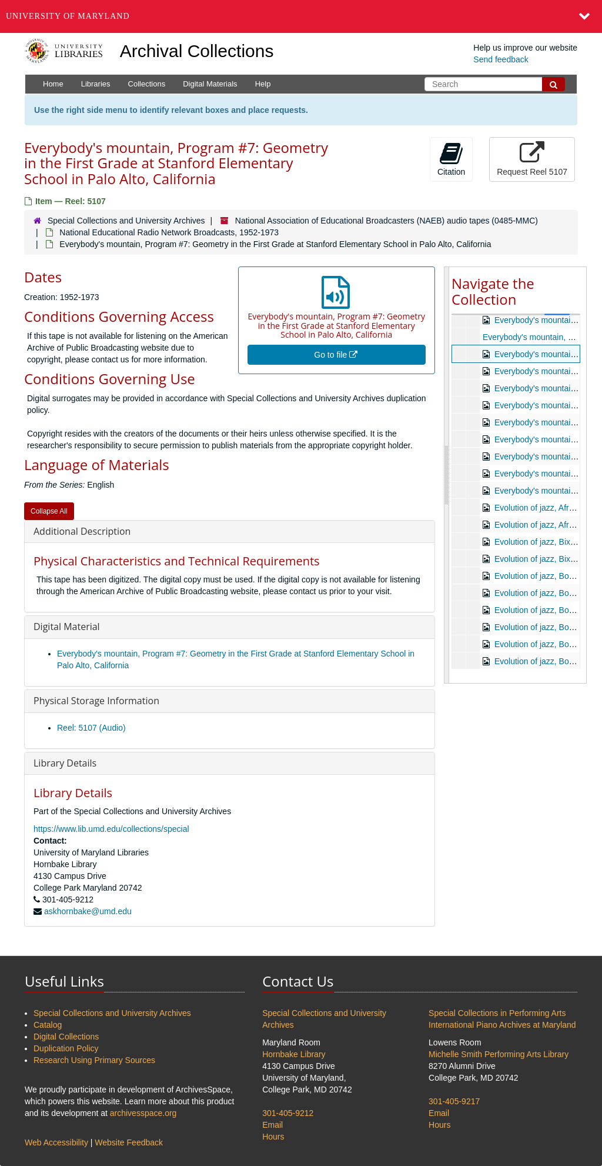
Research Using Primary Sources (94, 1060)
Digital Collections (66, 1036)
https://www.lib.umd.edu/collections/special (111, 829)
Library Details (65, 763)
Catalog (48, 1025)
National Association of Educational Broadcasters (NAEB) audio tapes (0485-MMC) (386, 220)
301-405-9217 (454, 1101)
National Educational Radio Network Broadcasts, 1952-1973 (169, 232)
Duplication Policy (66, 1048)
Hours (273, 1136)
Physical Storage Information (96, 700)
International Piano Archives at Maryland (502, 1025)
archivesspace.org (143, 1113)
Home (53, 83)
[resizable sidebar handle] (446, 475)
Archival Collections (197, 51)
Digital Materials (210, 83)
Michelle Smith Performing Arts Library (498, 1054)
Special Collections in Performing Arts (497, 1013)
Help (263, 83)
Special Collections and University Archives (126, 220)
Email (272, 1125)
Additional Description (82, 531)
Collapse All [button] (49, 511)
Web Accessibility (56, 1142)
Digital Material (67, 626)
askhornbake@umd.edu (88, 911)
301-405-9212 (287, 1113)
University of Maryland (68, 16)
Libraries (96, 83)
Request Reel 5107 (532, 158)
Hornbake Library (293, 1054)
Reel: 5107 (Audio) (91, 727)
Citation (451, 158)
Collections (147, 83)
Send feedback (500, 59)
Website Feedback (129, 1142)
